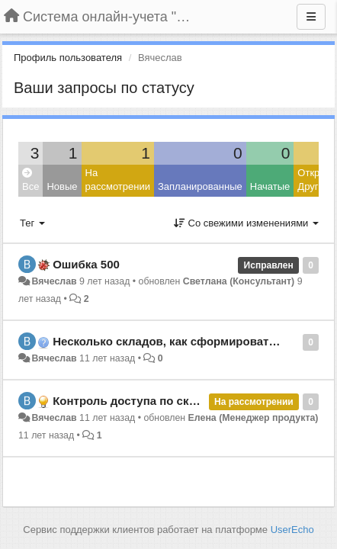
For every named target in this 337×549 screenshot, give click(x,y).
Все (30, 180)
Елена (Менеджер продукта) (253, 418)
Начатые (270, 186)
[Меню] (311, 17)
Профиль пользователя (68, 57)
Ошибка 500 (86, 264)
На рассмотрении (117, 180)
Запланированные (200, 186)
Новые (62, 186)
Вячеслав (53, 281)
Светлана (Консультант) (238, 281)
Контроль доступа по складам (138, 400)
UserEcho (292, 529)
